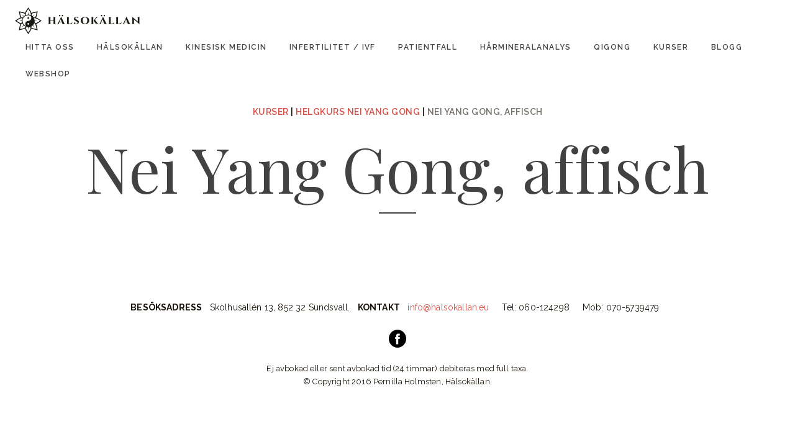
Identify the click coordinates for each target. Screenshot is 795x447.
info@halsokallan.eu (448, 307)
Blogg (726, 47)
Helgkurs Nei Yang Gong (358, 112)
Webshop (48, 74)
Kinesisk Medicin (226, 47)
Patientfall (427, 47)
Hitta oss (50, 47)
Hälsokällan (130, 47)
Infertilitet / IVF (332, 47)
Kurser (671, 47)
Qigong (612, 47)
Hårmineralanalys (525, 47)
